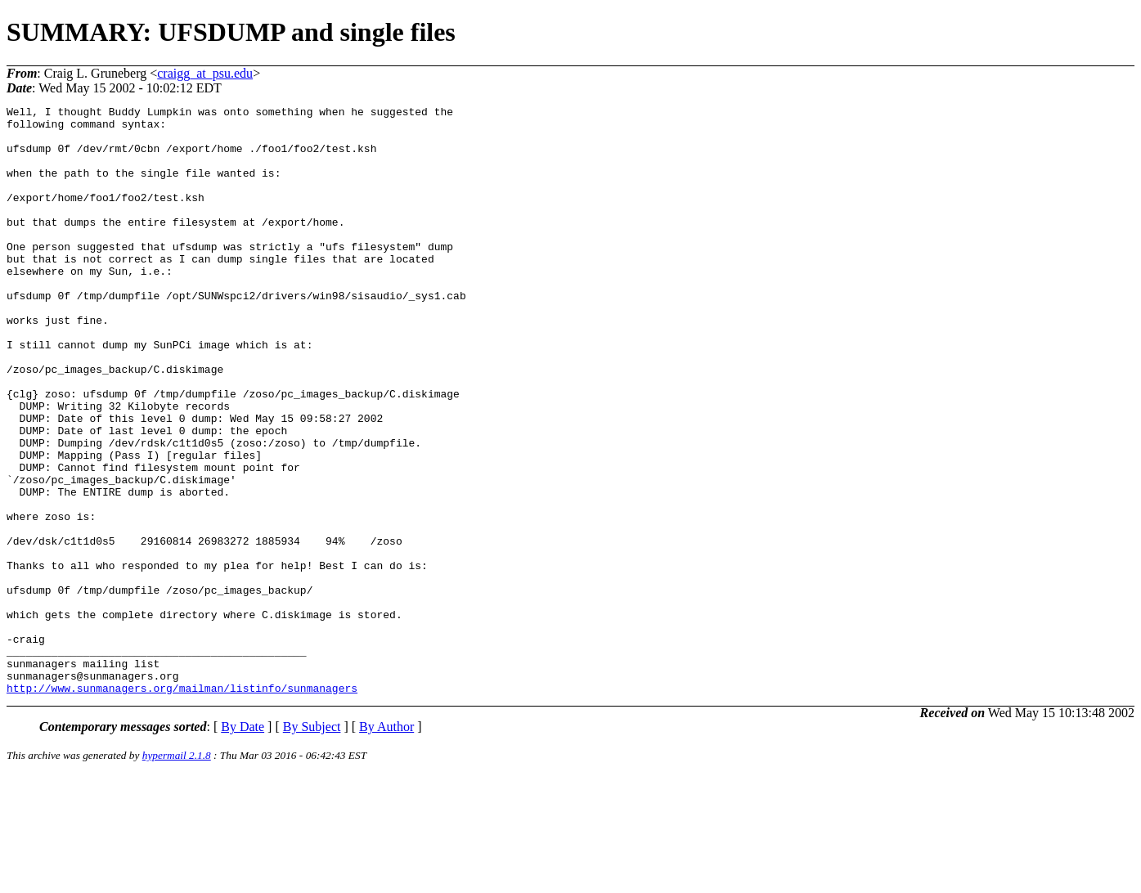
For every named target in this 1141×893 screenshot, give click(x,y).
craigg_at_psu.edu (205, 73)
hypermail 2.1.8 (176, 873)
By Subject (312, 844)
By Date (242, 844)
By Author (386, 844)
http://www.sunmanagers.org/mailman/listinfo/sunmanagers (182, 805)
